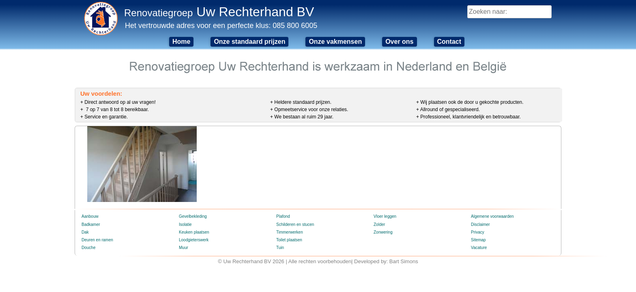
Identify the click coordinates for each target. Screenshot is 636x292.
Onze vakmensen (335, 41)
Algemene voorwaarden (492, 216)
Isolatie (185, 224)
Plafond (283, 216)
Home (181, 41)
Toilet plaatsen (289, 240)
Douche (88, 247)
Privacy (477, 232)
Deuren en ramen (97, 240)
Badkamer (91, 224)
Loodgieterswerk (193, 240)
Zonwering (383, 232)
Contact (449, 41)
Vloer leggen (385, 216)
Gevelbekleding (193, 216)
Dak (85, 232)
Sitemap (478, 240)
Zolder (379, 224)
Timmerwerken (289, 232)
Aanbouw (90, 216)
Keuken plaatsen (194, 232)
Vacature (479, 247)
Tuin (280, 247)
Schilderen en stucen (295, 224)
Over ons (399, 41)
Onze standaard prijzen (249, 41)
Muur (183, 247)
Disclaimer (480, 224)
